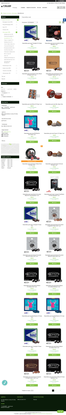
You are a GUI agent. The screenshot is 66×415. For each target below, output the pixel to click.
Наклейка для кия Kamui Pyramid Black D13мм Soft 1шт (32, 255)
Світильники (5, 73)
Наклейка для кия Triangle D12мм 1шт (32, 347)
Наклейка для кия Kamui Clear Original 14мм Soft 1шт (54, 74)
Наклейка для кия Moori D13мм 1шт (32, 104)
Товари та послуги (31, 7)
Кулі (4, 27)
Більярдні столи (6, 22)
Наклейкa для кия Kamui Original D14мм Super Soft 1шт (32, 377)
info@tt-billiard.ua (7, 131)
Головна (23, 7)
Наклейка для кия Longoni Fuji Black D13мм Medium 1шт (54, 195)
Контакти (44, 7)
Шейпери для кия (7, 34)
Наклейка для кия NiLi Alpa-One (54, 104)
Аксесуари (14, 13)
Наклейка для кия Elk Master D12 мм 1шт (54, 316)
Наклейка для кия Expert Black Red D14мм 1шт (32, 164)
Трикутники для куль (8, 59)
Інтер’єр (4, 29)
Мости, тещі (6, 53)
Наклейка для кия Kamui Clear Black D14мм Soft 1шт (32, 74)
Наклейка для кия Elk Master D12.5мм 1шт (32, 134)
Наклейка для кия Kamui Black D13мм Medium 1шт (54, 377)
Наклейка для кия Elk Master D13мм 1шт (32, 316)
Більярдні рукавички (8, 47)
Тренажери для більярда (7, 62)
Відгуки (3, 78)
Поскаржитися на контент (36, 413)
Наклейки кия (7, 38)
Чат (60, 411)
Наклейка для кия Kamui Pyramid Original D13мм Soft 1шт (54, 225)
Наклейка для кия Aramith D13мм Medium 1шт (54, 44)
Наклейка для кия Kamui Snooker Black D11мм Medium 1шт (32, 195)
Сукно (5, 55)
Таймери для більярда (8, 57)
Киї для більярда (6, 24)
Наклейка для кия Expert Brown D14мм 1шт (54, 164)
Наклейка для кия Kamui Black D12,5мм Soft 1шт (32, 286)
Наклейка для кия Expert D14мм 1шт (54, 133)
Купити (32, 51)
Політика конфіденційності (47, 413)
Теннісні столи (6, 70)
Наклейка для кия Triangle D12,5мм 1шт (32, 44)
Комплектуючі (6, 65)
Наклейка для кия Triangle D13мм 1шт (32, 225)
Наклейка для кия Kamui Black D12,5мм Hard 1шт (54, 347)
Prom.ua (39, 412)
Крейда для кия (7, 42)
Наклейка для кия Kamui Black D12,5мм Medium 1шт (54, 286)
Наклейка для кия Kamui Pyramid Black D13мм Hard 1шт (54, 255)
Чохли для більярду (8, 45)
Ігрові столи (5, 68)
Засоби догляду (7, 49)
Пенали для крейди (8, 36)
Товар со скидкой (7, 40)
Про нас (39, 7)
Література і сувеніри (8, 51)
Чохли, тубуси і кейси (8, 44)
